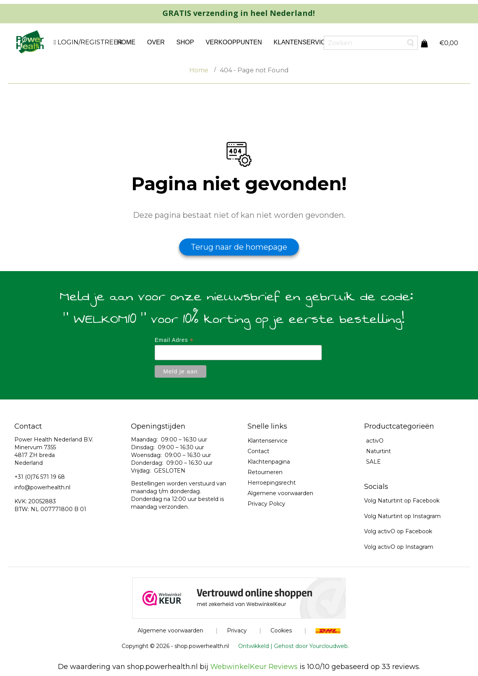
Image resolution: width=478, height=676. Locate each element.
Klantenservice (268, 440)
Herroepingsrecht (272, 482)
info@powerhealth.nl (42, 487)
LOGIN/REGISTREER (89, 42)
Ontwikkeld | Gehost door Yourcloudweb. (293, 646)
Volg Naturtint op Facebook (402, 500)
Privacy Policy (266, 503)
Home (198, 70)
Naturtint (378, 451)
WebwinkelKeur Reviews (254, 666)
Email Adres (174, 340)
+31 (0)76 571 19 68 (39, 476)
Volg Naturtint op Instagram (402, 516)
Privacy (237, 630)
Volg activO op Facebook (398, 531)
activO (375, 440)
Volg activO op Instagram (398, 546)
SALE (373, 461)
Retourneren (265, 472)
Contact (258, 451)
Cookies (281, 630)
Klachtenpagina (269, 461)
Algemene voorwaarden (280, 493)
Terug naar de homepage (239, 247)
